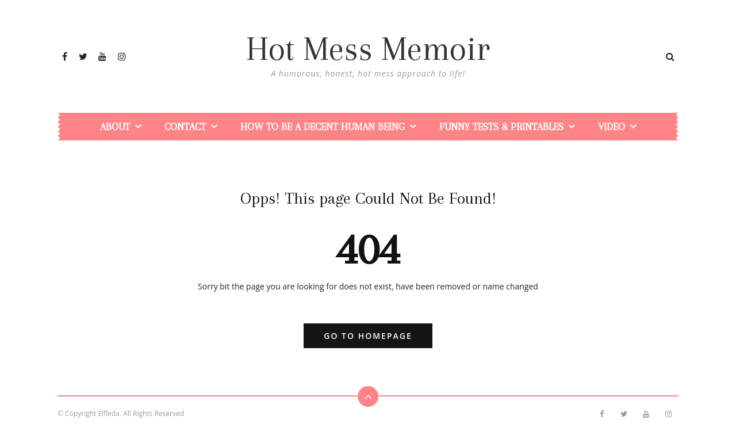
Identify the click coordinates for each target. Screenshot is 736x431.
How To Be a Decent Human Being (322, 126)
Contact (185, 126)
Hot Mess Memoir (368, 49)
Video (611, 126)
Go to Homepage (368, 335)
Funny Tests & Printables (501, 126)
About (115, 126)
